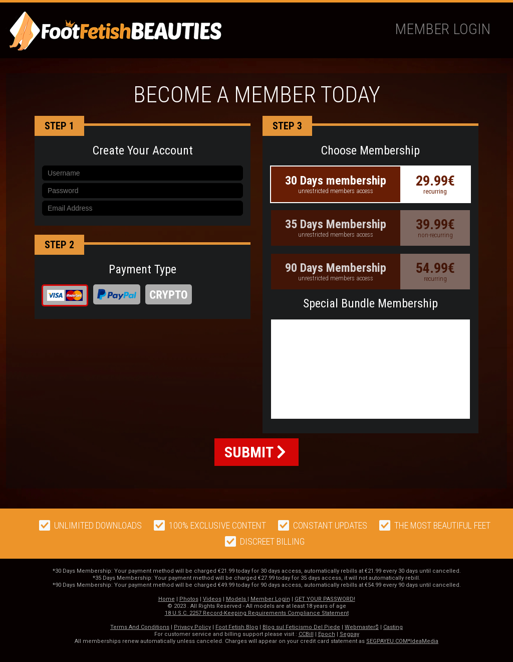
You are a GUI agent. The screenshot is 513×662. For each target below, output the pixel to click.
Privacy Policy (192, 627)
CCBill (306, 634)
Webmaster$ (362, 627)
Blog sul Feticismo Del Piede (301, 627)
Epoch (326, 634)
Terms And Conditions (139, 627)
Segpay (349, 634)
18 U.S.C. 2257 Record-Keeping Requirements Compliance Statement (257, 613)
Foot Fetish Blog (236, 627)
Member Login (442, 29)
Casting (393, 627)
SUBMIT (255, 452)
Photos (188, 599)
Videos (212, 599)
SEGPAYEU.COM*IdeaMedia (402, 641)
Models (236, 599)
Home (166, 599)
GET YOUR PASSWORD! (325, 599)
